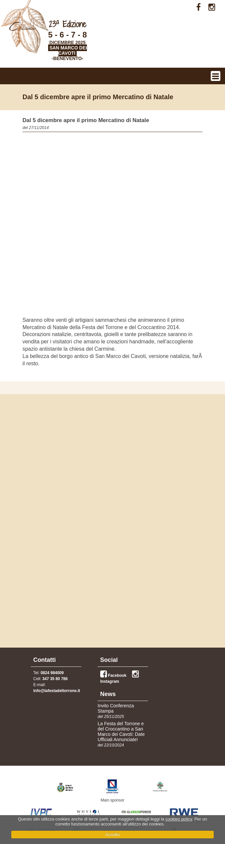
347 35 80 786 (54, 678)
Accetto (112, 834)
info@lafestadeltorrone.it (56, 690)
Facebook (113, 675)
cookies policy (178, 818)
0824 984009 (52, 672)
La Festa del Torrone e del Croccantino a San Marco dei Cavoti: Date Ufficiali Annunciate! (121, 731)
